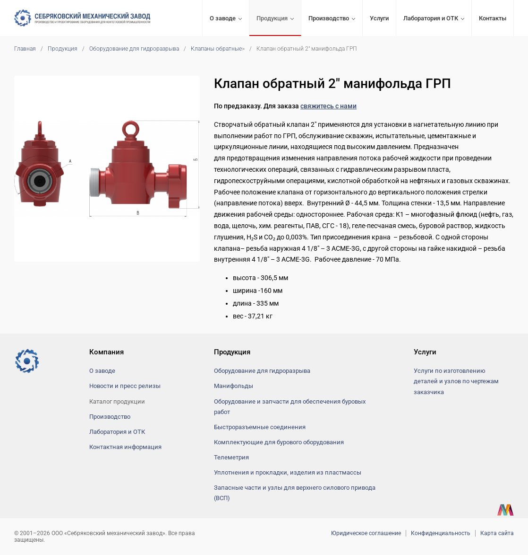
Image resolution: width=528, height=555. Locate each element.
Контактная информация (125, 446)
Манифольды (233, 385)
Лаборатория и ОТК (430, 18)
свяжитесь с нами (328, 106)
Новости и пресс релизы (125, 385)
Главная (25, 48)
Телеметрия (231, 457)
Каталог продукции (117, 401)
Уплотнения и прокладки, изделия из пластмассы (287, 472)
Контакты (492, 18)
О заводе (223, 18)
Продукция (272, 18)
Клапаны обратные (216, 48)
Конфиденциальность (440, 533)
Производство (328, 18)
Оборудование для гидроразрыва (134, 48)
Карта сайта (497, 533)
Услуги (379, 18)
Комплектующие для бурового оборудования (279, 442)
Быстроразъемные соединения (260, 427)
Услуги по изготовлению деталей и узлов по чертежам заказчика (456, 381)
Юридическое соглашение (366, 533)
